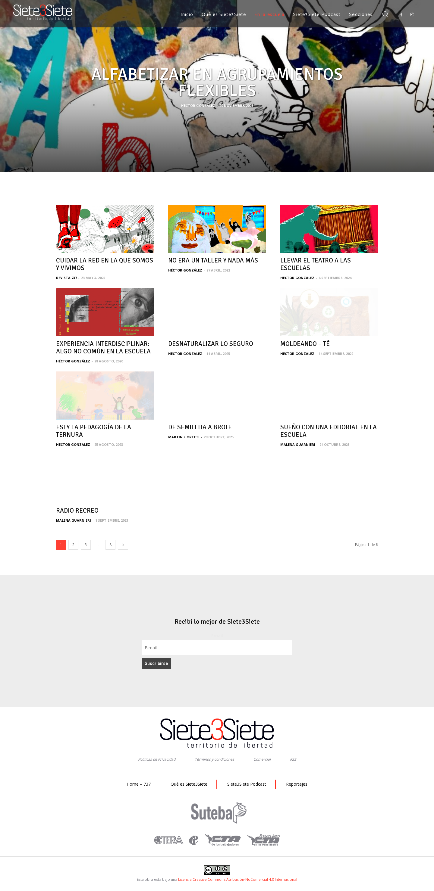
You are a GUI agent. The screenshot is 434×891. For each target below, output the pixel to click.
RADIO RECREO (77, 510)
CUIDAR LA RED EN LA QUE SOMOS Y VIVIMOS (104, 264)
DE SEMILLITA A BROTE (200, 427)
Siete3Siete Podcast (246, 784)
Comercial (262, 759)
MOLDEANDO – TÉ (305, 344)
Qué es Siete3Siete (189, 784)
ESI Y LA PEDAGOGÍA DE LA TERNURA (93, 431)
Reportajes (296, 784)
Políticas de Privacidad (156, 759)
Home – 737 (139, 784)
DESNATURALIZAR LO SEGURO (210, 344)
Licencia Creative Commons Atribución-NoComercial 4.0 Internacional (237, 879)
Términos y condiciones (214, 759)
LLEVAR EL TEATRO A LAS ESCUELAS (315, 264)
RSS (293, 759)
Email (217, 635)
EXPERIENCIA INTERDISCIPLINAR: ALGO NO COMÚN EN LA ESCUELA (103, 347)
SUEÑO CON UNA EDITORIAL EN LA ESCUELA (328, 431)
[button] (385, 14)
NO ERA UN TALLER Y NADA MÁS (213, 260)
